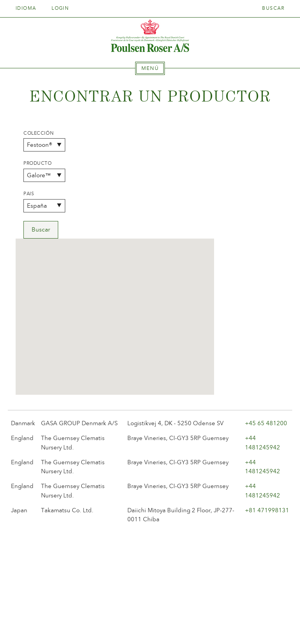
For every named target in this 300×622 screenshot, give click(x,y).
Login (60, 8)
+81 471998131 (267, 401)
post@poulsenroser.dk (239, 604)
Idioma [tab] (28, 8)
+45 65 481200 (266, 314)
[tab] (150, 68)
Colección (38, 133)
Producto (37, 163)
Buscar (273, 8)
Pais (28, 193)
